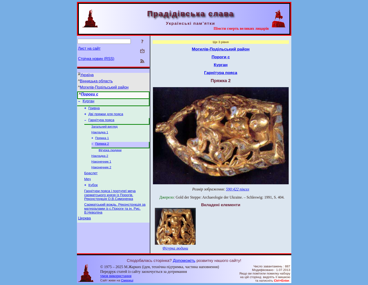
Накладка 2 (99, 161)
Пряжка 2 (102, 148)
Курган (88, 102)
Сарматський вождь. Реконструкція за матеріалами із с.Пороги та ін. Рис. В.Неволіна (115, 219)
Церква (84, 229)
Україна (87, 75)
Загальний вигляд (104, 130)
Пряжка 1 (102, 142)
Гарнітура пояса (101, 123)
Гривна (94, 109)
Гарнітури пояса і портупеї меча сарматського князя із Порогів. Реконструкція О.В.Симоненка (110, 204)
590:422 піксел (237, 189)
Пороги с (89, 94)
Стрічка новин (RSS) (96, 59)
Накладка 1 (99, 136)
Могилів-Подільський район (104, 87)
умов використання (115, 276)
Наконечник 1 (101, 168)
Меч (87, 187)
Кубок (93, 194)
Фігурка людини (110, 155)
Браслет (91, 180)
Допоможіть (184, 260)
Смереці (127, 280)
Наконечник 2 (101, 174)
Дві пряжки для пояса (105, 116)
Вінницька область (96, 81)
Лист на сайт (89, 48)
